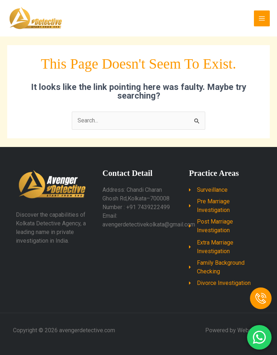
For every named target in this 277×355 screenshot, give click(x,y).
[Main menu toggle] (262, 18)
